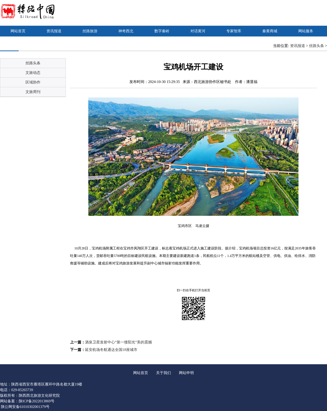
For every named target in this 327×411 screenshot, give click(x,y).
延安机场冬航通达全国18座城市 (111, 350)
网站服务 (305, 31)
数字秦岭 (161, 31)
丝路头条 (316, 46)
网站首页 (18, 31)
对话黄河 (197, 31)
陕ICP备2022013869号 (36, 401)
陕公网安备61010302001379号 (25, 407)
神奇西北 (125, 31)
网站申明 (186, 373)
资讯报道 (53, 31)
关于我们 (163, 373)
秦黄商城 (269, 31)
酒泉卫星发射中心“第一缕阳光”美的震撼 (118, 342)
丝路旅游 (89, 31)
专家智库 (233, 31)
